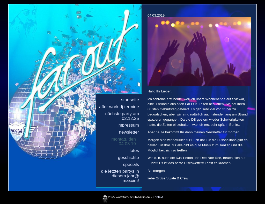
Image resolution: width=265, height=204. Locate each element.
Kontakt (158, 197)
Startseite (130, 99)
